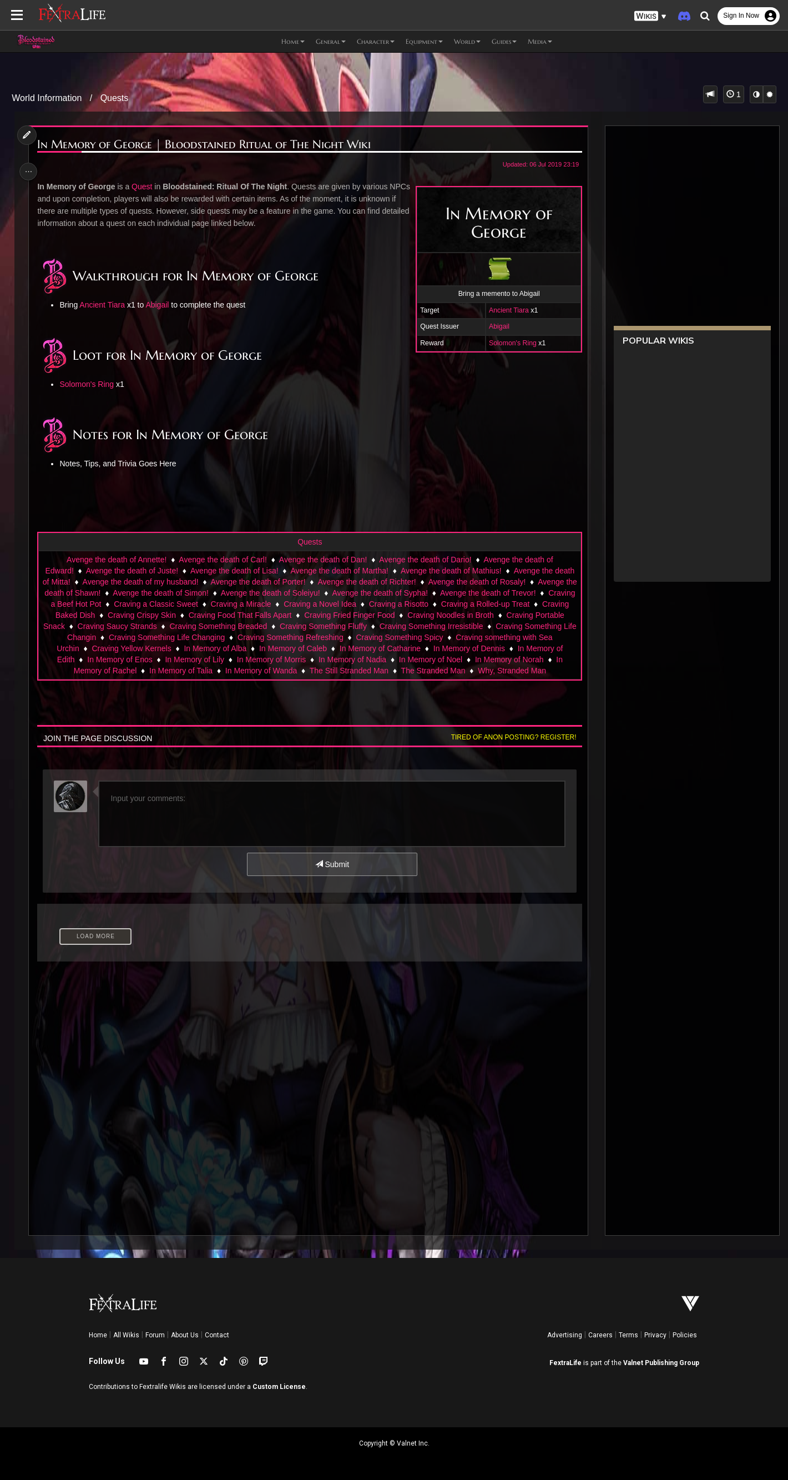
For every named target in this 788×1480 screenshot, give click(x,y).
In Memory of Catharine (506, 648)
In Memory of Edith (162, 659)
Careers (600, 1335)
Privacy (655, 1335)
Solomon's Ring (509, 343)
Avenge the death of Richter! (373, 581)
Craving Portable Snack (134, 626)
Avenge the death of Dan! (323, 559)
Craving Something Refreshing (421, 637)
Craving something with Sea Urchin (145, 648)
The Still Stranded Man (456, 670)
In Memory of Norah (126, 670)
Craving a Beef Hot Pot (123, 604)
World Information (47, 98)
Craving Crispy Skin (217, 615)
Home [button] (293, 41)
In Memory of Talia (288, 670)
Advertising (564, 1335)
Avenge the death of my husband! (146, 581)
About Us (185, 1335)
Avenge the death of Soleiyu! (309, 592)
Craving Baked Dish (135, 615)
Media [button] (540, 41)
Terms (628, 1335)
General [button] (331, 41)
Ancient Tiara (506, 310)
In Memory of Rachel (208, 670)
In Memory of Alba (341, 648)
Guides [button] (504, 41)
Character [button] (376, 41)
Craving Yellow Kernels (257, 648)
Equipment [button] (424, 41)
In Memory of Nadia (473, 659)
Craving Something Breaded (329, 626)
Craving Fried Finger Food (424, 615)
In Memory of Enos (240, 659)
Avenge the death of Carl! (222, 559)
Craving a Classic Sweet (218, 604)
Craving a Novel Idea (382, 604)
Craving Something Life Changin (170, 637)
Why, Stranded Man (323, 681)
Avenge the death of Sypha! (419, 592)
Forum (155, 1335)
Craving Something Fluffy (433, 626)
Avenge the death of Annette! (116, 559)
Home (98, 1335)
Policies (685, 1335)
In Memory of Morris (391, 659)
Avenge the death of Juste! (131, 570)
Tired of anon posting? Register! (510, 748)
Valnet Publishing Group (661, 1363)
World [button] (467, 41)
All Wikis (126, 1335)
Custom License (279, 1387)
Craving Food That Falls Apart (315, 615)
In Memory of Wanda (369, 670)
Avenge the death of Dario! (424, 559)
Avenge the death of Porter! (263, 581)
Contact (217, 1335)
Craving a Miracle (302, 604)
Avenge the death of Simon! (199, 592)
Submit (331, 875)
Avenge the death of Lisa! (234, 570)
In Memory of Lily (315, 659)
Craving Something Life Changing (297, 637)
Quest (144, 186)
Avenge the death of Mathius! (450, 570)
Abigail (496, 326)
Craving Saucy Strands (227, 626)
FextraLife (565, 1363)
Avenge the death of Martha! (339, 570)
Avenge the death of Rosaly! (483, 581)
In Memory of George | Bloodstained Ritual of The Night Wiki (206, 144)
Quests (114, 98)
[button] (650, 16)
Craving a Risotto (461, 604)
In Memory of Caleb (419, 648)
